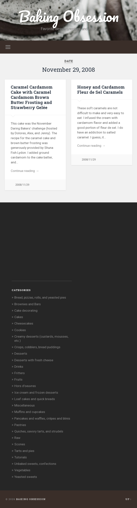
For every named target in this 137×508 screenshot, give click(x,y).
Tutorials (20, 457)
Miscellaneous (24, 405)
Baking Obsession (68, 16)
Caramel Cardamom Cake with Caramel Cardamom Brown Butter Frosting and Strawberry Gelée (31, 97)
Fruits (18, 379)
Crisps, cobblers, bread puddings (37, 347)
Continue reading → (25, 171)
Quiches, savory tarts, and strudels (38, 431)
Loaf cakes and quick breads (34, 399)
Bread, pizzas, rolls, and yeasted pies (40, 297)
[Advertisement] (40, 248)
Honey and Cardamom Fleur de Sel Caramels (101, 89)
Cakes (18, 317)
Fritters (19, 373)
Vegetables (22, 470)
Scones (19, 444)
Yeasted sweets (25, 477)
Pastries (20, 425)
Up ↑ (128, 499)
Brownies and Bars (27, 304)
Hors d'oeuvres (25, 386)
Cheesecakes (23, 323)
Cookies (20, 330)
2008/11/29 (22, 185)
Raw (17, 438)
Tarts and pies (24, 451)
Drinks (18, 366)
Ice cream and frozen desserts (36, 392)
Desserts (20, 353)
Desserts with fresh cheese (33, 360)
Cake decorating (26, 310)
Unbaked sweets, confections (35, 464)
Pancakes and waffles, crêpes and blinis (42, 418)
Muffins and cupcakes (29, 412)
